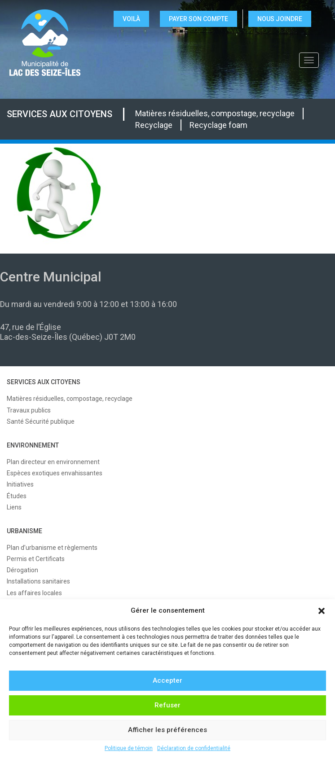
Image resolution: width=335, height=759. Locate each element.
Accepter (167, 680)
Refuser (167, 705)
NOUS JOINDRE (279, 18)
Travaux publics (29, 410)
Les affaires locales (34, 593)
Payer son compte (198, 18)
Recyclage (153, 125)
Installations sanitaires (38, 581)
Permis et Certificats (36, 558)
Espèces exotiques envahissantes (54, 473)
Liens (14, 507)
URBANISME (24, 531)
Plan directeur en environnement (53, 461)
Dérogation (22, 570)
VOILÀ (131, 18)
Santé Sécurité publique (41, 421)
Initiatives (20, 484)
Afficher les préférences (167, 730)
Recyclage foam (218, 125)
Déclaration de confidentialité (193, 748)
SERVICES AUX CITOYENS (59, 114)
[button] (321, 610)
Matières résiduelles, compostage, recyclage (215, 113)
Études (16, 496)
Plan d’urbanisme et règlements (52, 547)
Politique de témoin (129, 748)
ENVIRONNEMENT (33, 445)
